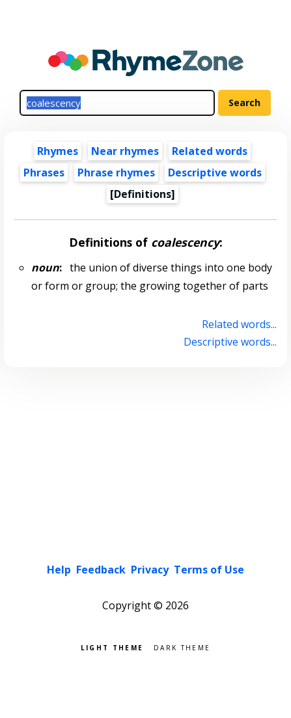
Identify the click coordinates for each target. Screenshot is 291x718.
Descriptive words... (230, 342)
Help (59, 569)
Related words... (239, 324)
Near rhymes (125, 151)
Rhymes (57, 151)
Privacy (150, 569)
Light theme (112, 647)
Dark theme (182, 647)
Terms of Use (209, 569)
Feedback (101, 569)
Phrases (43, 172)
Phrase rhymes (116, 172)
